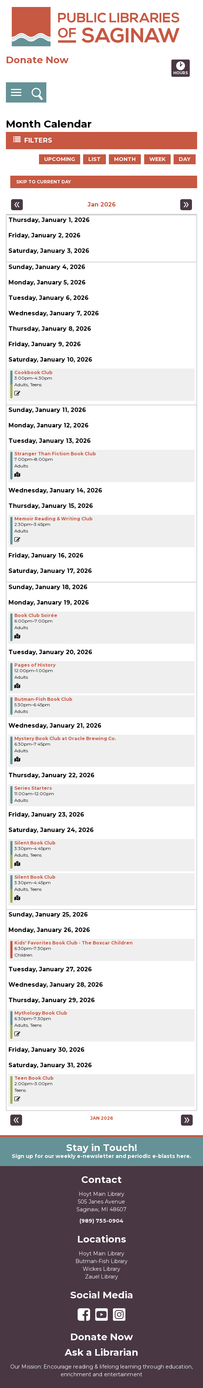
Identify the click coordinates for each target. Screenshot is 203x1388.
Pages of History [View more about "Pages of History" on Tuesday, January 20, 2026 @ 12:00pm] (35, 665)
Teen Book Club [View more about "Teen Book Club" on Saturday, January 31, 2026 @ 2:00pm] (34, 1078)
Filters (39, 140)
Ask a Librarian (101, 1352)
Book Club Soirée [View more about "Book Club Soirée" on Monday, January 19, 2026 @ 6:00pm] (35, 615)
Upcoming (59, 159)
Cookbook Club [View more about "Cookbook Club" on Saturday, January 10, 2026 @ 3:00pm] (33, 372)
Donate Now (37, 60)
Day (184, 159)
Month (125, 159)
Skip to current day (43, 181)
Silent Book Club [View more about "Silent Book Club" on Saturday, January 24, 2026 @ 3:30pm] (35, 843)
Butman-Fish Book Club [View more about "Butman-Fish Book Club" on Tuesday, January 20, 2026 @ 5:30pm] (43, 699)
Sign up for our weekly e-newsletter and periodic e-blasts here (101, 1156)
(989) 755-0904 (101, 1220)
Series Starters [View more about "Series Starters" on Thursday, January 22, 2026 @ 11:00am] (33, 788)
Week (157, 159)
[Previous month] (17, 204)
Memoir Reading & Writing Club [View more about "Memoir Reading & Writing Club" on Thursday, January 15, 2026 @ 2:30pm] (53, 519)
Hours (181, 68)
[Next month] (186, 204)
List (94, 159)
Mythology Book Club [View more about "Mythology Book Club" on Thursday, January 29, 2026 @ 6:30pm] (40, 1013)
